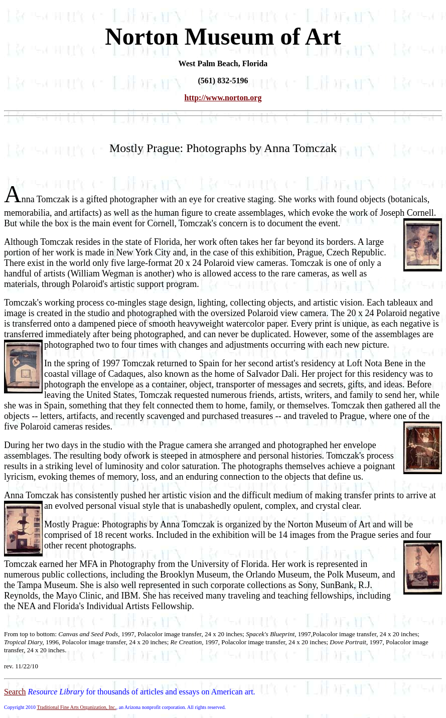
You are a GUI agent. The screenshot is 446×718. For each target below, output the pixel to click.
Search (15, 691)
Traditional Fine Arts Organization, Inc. (76, 707)
